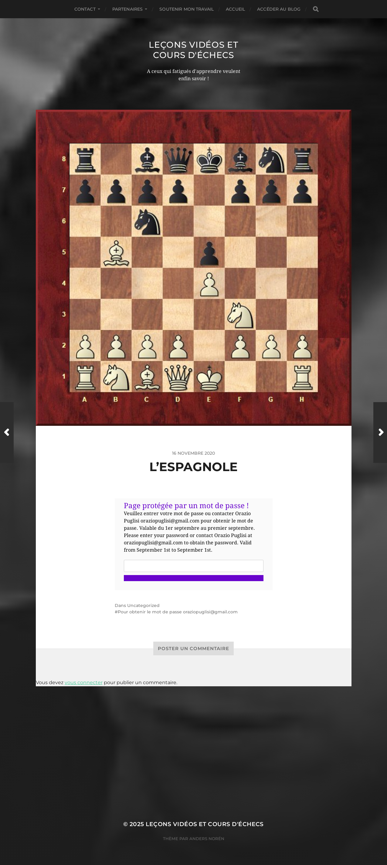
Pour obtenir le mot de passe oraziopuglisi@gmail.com (178, 612)
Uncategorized (143, 605)
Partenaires (127, 9)
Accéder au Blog (278, 9)
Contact (85, 9)
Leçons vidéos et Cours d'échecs (193, 50)
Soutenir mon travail (186, 9)
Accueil (235, 9)
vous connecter (84, 682)
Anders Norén (206, 838)
